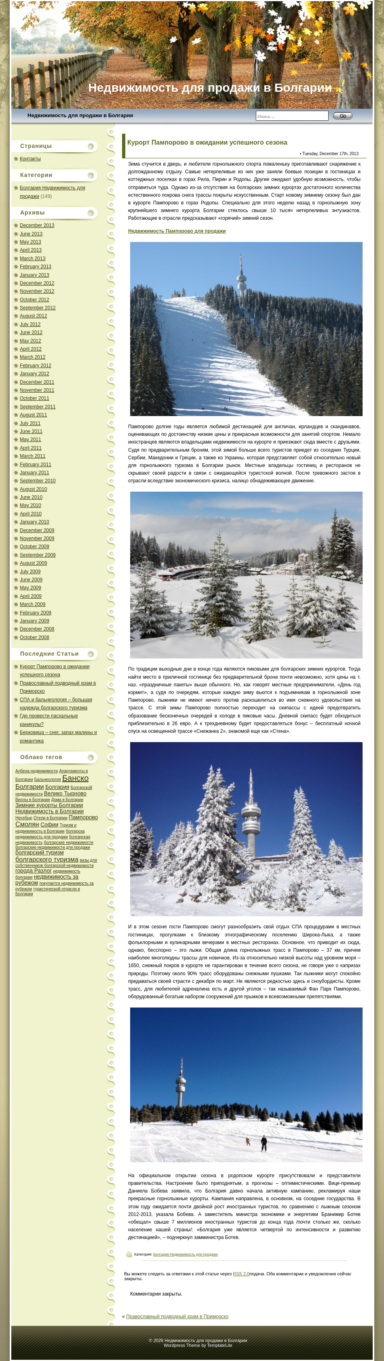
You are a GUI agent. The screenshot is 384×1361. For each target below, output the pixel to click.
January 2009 (34, 621)
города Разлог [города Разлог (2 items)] (33, 871)
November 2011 (37, 390)
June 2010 (31, 497)
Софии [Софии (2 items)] (49, 825)
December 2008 (37, 629)
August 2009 (33, 563)
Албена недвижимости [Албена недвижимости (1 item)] (36, 771)
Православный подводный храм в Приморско (177, 1316)
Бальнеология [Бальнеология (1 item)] (47, 779)
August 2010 (33, 489)
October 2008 (34, 637)
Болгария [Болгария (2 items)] (57, 787)
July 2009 (30, 571)
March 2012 (32, 357)
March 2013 (32, 258)
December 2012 (37, 283)
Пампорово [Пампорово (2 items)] (83, 817)
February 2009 (35, 613)
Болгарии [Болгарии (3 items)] (29, 786)
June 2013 (31, 234)
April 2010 (31, 514)
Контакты (30, 159)
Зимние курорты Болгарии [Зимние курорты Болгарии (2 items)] (49, 805)
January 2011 (34, 472)
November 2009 (37, 538)
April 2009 (31, 596)
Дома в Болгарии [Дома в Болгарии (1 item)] (67, 799)
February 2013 (35, 266)
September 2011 (38, 407)
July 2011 (30, 423)
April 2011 (31, 448)
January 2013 (34, 275)
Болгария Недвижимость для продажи (185, 1254)
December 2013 (37, 225)
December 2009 (37, 530)
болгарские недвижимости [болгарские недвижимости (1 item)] (68, 842)
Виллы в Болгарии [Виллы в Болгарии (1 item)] (32, 799)
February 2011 (35, 464)
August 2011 (33, 415)
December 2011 (37, 382)
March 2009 (32, 604)
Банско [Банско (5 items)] (75, 778)
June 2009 (31, 580)
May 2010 (30, 505)
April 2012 (31, 349)
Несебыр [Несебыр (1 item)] (23, 818)
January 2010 (34, 522)
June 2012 (31, 332)
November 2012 (37, 291)
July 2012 (30, 324)
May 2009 (30, 588)
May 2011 (30, 439)
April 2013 (31, 250)
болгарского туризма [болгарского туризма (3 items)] (46, 859)
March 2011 (32, 456)
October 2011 (34, 398)
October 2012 (34, 300)
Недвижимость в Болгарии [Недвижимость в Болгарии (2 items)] (49, 811)
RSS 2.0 (241, 1273)
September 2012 (38, 308)
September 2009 (38, 555)
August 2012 (33, 316)
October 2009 (34, 546)
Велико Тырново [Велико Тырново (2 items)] (65, 794)
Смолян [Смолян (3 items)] (27, 824)
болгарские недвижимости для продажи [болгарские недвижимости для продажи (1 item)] (52, 847)
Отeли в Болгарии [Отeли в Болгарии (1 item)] (51, 818)
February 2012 (35, 365)
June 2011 (31, 431)
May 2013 (30, 242)
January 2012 (34, 374)
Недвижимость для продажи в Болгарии (80, 115)
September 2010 (38, 481)
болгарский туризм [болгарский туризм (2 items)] (39, 853)
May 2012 (30, 341)
